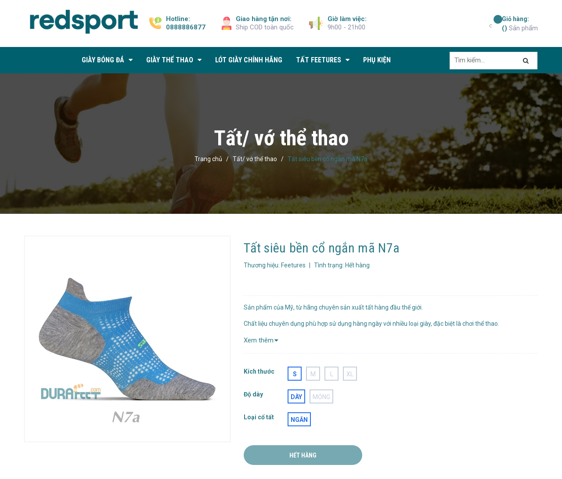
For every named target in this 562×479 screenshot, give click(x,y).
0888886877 (185, 27)
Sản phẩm (520, 23)
